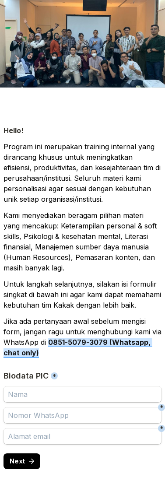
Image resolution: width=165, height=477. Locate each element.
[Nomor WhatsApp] (82, 415)
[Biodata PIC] (82, 394)
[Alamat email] (82, 436)
